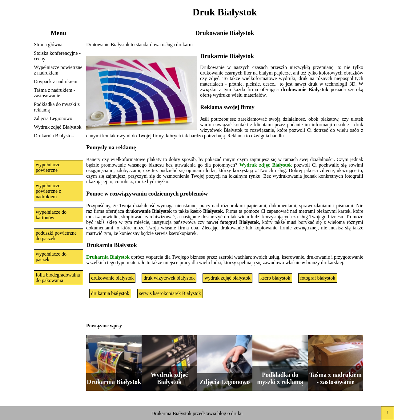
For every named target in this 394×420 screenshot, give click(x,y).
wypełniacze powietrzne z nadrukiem (48, 191)
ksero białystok (275, 278)
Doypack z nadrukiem (55, 81)
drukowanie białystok (112, 278)
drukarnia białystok (110, 293)
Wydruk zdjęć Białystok (58, 127)
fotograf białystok (317, 278)
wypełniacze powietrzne (48, 167)
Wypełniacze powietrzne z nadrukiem (58, 70)
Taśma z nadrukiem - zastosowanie (54, 92)
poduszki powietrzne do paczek (56, 235)
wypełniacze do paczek (51, 256)
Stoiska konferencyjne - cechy (57, 55)
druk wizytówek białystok (169, 278)
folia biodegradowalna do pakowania (58, 277)
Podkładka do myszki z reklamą (57, 107)
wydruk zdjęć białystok (227, 278)
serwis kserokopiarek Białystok (170, 293)
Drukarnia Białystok (54, 135)
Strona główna (48, 44)
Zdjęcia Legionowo (53, 118)
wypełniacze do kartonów (51, 214)
